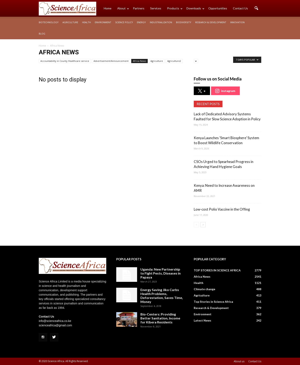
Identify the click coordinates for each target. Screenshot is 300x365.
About (123, 8)
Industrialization (161, 22)
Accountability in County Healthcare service (64, 60)
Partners (138, 8)
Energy (141, 22)
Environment (103, 22)
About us (239, 361)
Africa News (139, 60)
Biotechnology (49, 22)
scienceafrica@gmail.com (55, 325)
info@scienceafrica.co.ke (55, 321)
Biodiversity (183, 22)
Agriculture (70, 22)
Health (86, 22)
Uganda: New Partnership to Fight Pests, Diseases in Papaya (160, 273)
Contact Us (240, 8)
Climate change (204, 289)
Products (174, 8)
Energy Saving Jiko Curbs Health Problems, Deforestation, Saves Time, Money (161, 296)
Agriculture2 (174, 60)
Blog (42, 33)
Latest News (202, 320)
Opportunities (217, 8)
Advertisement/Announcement (111, 60)
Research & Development (210, 22)
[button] (256, 8)
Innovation (237, 22)
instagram (225, 91)
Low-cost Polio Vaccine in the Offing (222, 209)
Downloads (195, 8)
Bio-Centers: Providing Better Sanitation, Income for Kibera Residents (160, 318)
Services (155, 8)
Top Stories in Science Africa (213, 301)
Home (107, 8)
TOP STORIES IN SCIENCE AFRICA (217, 270)
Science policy (124, 22)
